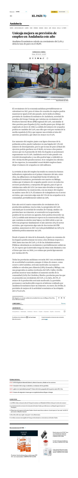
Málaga (54, 28)
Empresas (46, 311)
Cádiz (31, 28)
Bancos (35, 311)
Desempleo (23, 311)
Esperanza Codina (39, 52)
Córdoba (36, 28)
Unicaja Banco (15, 311)
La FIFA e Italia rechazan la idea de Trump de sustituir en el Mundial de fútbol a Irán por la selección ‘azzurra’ (38, 403)
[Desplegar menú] (11, 16)
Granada (41, 28)
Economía (57, 311)
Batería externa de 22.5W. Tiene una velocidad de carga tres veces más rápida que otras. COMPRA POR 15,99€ (60, 434)
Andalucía (16, 23)
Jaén (50, 28)
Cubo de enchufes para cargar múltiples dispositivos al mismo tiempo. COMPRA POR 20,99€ (60, 451)
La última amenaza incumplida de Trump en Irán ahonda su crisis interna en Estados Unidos (34, 417)
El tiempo (64, 28)
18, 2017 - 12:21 (41, 54)
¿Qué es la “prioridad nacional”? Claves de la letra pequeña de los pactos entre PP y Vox (38, 389)
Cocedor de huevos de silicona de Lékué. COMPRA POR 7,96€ (60, 441)
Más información (16, 319)
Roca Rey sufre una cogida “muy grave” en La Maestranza (25, 414)
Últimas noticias (15, 379)
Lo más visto (13, 399)
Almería (27, 28)
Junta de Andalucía (19, 28)
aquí (46, 319)
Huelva (46, 28)
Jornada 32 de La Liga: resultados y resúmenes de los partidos (31, 386)
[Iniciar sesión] (63, 12)
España (11, 28)
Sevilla (59, 28)
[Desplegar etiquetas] (64, 311)
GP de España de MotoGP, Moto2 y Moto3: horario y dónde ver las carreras (34, 382)
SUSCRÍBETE (54, 11)
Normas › (63, 303)
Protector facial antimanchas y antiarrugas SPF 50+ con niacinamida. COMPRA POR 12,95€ (24, 455)
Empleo (40, 311)
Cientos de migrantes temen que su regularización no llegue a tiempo (33, 392)
